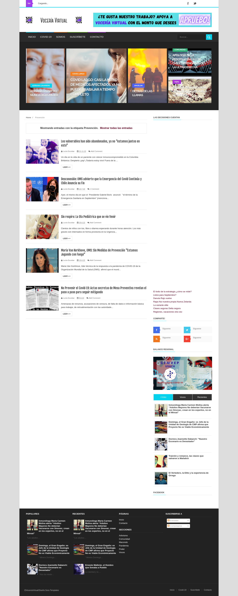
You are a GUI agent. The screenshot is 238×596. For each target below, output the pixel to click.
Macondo (123, 542)
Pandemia (124, 545)
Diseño (42, 590)
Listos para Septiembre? (164, 295)
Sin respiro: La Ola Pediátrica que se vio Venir (89, 217)
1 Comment (94, 189)
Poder (122, 549)
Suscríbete (77, 36)
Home (28, 117)
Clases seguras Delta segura (167, 308)
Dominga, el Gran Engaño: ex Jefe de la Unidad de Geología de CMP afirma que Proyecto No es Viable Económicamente (54, 549)
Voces (122, 552)
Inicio (32, 36)
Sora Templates (52, 590)
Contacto (96, 36)
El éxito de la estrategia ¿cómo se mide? (172, 291)
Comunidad (124, 539)
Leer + (66, 167)
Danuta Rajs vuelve (162, 298)
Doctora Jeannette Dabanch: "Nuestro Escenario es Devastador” (53, 567)
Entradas (173, 520)
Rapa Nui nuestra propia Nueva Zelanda (172, 301)
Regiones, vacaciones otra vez (167, 312)
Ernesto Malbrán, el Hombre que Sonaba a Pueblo (99, 566)
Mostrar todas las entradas (116, 128)
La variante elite (160, 305)
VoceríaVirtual (32, 590)
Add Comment (96, 151)
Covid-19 (45, 36)
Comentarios (174, 526)
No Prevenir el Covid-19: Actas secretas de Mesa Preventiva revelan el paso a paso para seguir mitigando (103, 290)
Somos (60, 36)
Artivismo (123, 535)
